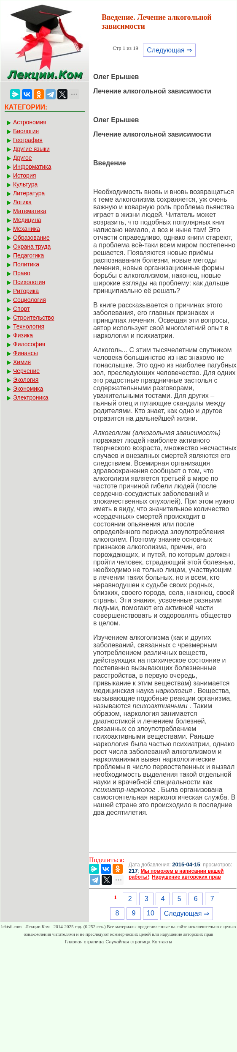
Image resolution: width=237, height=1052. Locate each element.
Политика (26, 264)
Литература (29, 193)
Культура (25, 184)
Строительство (33, 317)
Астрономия (29, 122)
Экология (25, 379)
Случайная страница (127, 941)
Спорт (21, 308)
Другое (22, 157)
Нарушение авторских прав (186, 877)
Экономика (28, 388)
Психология (29, 282)
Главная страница (84, 941)
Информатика (32, 166)
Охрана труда (32, 246)
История (24, 175)
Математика (29, 211)
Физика (23, 335)
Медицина (27, 219)
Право (21, 273)
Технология (28, 326)
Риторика (26, 291)
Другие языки (31, 148)
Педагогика (28, 255)
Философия (29, 344)
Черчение (26, 370)
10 (150, 913)
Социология (29, 299)
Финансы (25, 353)
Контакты (162, 941)
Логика (22, 202)
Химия (22, 362)
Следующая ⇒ (169, 50)
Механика (26, 228)
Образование (31, 237)
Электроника (30, 397)
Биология (26, 131)
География (28, 140)
